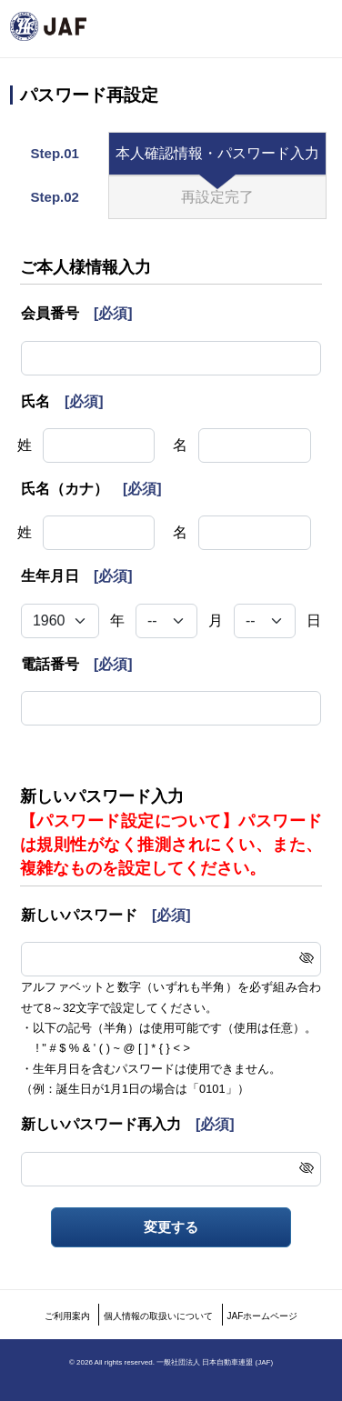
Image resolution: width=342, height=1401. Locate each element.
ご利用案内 (67, 1316)
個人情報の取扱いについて (158, 1316)
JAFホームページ (262, 1316)
